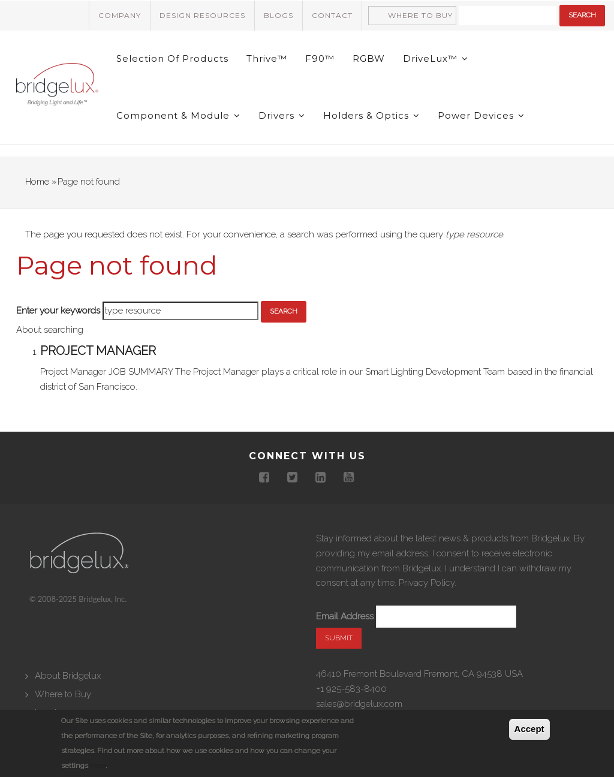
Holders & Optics (371, 115)
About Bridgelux (68, 675)
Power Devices (481, 115)
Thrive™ (266, 58)
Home (37, 181)
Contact (332, 15)
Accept (529, 729)
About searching (49, 329)
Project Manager (98, 351)
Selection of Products (172, 58)
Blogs (278, 15)
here (98, 765)
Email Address (345, 616)
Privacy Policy (427, 582)
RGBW (369, 58)
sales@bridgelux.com (359, 703)
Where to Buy (420, 15)
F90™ (320, 58)
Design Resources (202, 15)
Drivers (281, 115)
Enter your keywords (58, 310)
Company (119, 15)
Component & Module (178, 115)
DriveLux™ (435, 58)
